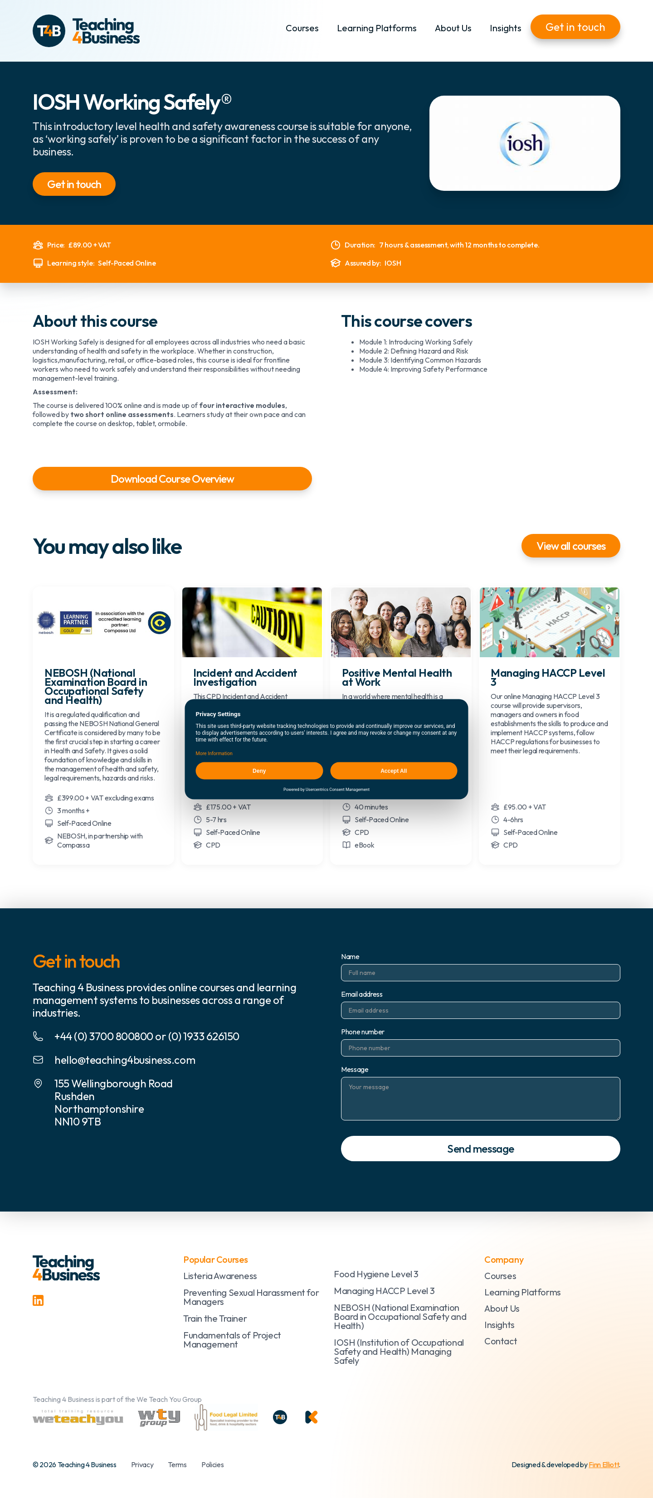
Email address (362, 994)
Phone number (363, 1031)
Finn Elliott (604, 1464)
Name (350, 956)
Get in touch (575, 27)
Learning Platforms (377, 28)
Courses (302, 28)
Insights (505, 28)
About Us (453, 28)
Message (355, 1069)
